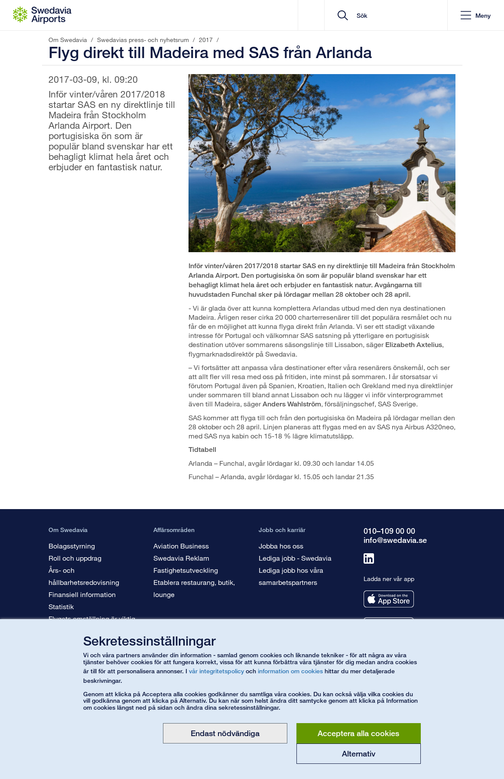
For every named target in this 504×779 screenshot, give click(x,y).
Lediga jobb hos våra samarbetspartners (291, 576)
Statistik (61, 606)
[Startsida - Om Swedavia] (42, 15)
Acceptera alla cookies (358, 733)
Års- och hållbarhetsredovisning (84, 576)
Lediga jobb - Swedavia (295, 558)
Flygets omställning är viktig (92, 618)
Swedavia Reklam (181, 558)
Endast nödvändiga (225, 733)
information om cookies (290, 671)
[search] (389, 15)
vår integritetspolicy (216, 671)
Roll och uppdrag (75, 558)
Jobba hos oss (281, 546)
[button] (476, 15)
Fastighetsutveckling (185, 570)
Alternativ (358, 753)
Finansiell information (82, 594)
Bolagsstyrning (72, 546)
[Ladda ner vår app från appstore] (389, 599)
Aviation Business (181, 546)
